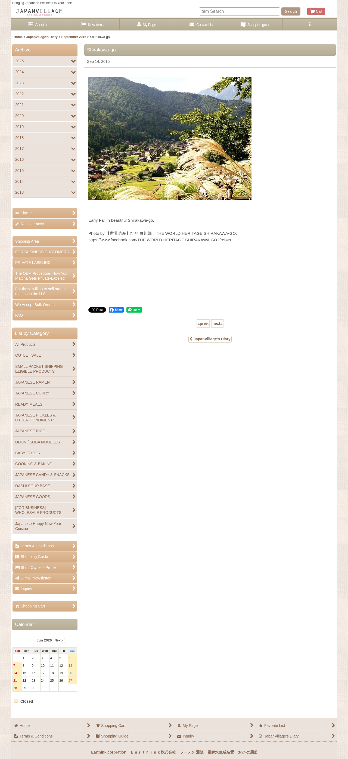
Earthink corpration (108, 752)
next (217, 323)
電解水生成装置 (220, 752)
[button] (310, 24)
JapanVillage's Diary (210, 339)
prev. (203, 323)
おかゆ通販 (247, 752)
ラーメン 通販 (192, 752)
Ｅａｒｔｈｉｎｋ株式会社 (153, 752)
